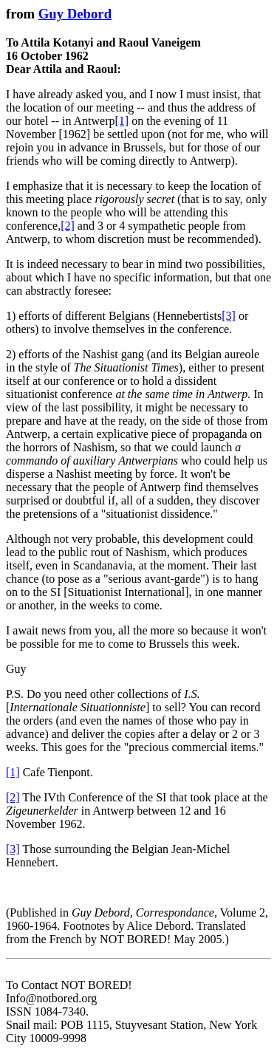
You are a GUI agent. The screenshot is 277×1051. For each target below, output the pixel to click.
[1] (122, 120)
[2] (68, 225)
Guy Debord (75, 13)
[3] (229, 315)
